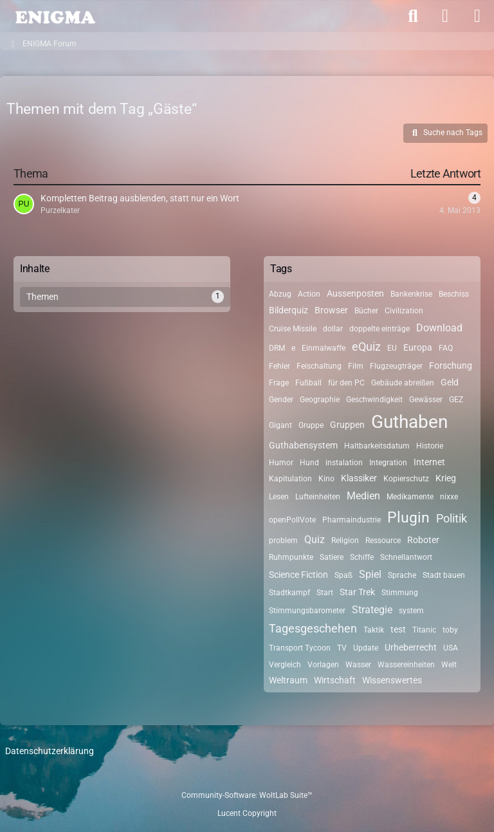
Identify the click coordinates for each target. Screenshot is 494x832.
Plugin (408, 517)
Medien (363, 496)
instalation (344, 462)
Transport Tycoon (300, 647)
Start (324, 592)
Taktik (373, 629)
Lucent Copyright (247, 813)
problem (283, 540)
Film (355, 366)
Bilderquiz (288, 310)
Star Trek (357, 592)
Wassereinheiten (406, 664)
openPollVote (292, 519)
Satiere (331, 557)
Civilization (404, 310)
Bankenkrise (411, 294)
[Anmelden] (445, 16)
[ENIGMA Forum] (54, 16)
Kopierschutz (406, 478)
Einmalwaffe (323, 348)
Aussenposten (355, 293)
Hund (309, 462)
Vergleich (285, 664)
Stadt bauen (444, 575)
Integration (388, 462)
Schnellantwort (406, 557)
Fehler (279, 366)
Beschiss (454, 294)
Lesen (279, 496)
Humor (281, 462)
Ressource (383, 540)
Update (365, 647)
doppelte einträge (379, 328)
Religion (345, 540)
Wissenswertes (392, 680)
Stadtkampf (289, 592)
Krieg (445, 478)
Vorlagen (323, 664)
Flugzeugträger (396, 366)
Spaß (343, 575)
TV (342, 647)
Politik (451, 518)
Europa (417, 347)
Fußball (308, 382)
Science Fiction (298, 574)
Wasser (358, 664)
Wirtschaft (335, 680)
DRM (277, 348)
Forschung (450, 365)
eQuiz (366, 346)
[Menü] (477, 16)
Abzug (280, 294)
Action (309, 294)
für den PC (346, 382)
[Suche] (413, 16)
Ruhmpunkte (291, 557)
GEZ (456, 399)
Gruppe (311, 425)
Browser (331, 310)
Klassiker (359, 478)
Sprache (402, 575)
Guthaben (409, 421)
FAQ (446, 348)
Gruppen (347, 425)
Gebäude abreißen (402, 382)
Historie (429, 445)
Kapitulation (290, 478)
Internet (429, 462)
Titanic (424, 629)
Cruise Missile (292, 328)
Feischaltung (319, 366)
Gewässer (426, 399)
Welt (449, 664)
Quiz (314, 539)
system (411, 610)
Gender (281, 399)
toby (450, 629)
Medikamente (410, 496)
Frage (279, 382)
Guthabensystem (303, 445)
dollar (333, 328)
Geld (450, 382)
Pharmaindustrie (351, 519)
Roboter (423, 540)
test (398, 629)
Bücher (366, 310)
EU (392, 348)
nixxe (449, 496)
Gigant (280, 425)
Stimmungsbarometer (307, 610)
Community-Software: (247, 795)
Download (439, 328)
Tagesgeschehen (313, 628)
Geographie (320, 399)
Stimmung (399, 592)
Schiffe (362, 557)
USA (450, 647)
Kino (326, 478)
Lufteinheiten (317, 496)
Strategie (372, 610)
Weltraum (288, 680)
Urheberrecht (411, 647)
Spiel (370, 574)
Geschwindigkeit (374, 399)
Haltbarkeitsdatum (377, 445)
